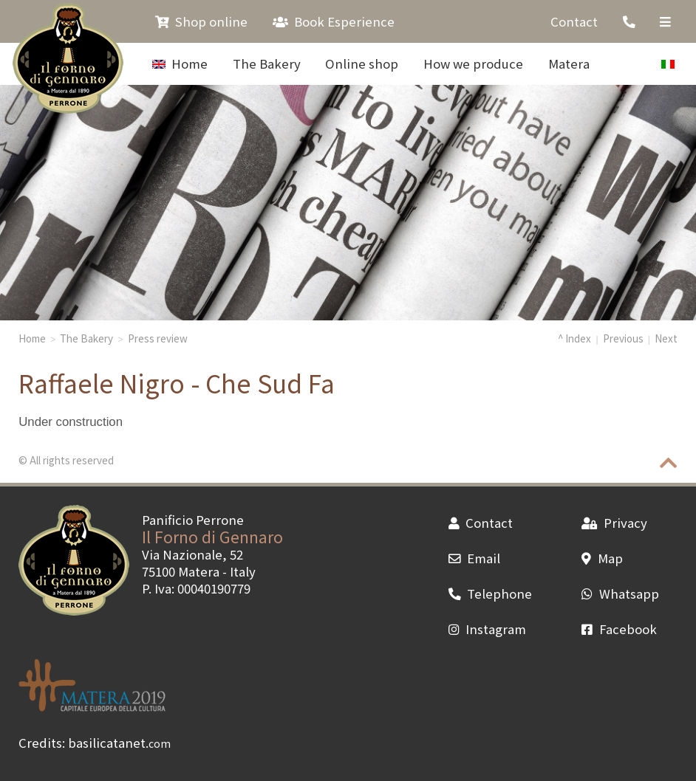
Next (666, 338)
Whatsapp (619, 593)
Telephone (490, 593)
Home (180, 63)
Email (474, 558)
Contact (574, 21)
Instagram (487, 629)
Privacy (613, 522)
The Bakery (267, 63)
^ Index (574, 338)
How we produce (473, 63)
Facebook (618, 629)
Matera (569, 63)
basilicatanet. (119, 742)
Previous (623, 338)
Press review (158, 338)
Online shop (361, 63)
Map (601, 558)
